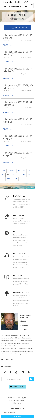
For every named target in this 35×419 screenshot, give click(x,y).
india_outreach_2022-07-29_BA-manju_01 (18, 120)
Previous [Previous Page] (11, 171)
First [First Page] (3, 171)
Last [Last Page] (15, 179)
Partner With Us (17, 387)
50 (29, 175)
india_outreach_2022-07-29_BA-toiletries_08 (18, 103)
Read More (7, 45)
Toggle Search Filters (17, 27)
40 (24, 175)
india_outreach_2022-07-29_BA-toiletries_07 (18, 86)
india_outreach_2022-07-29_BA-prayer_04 (18, 36)
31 (13, 175)
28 (29, 171)
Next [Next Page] (8, 179)
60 (2, 179)
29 (2, 175)
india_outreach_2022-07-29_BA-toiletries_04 (18, 70)
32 (18, 175)
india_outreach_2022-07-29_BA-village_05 (18, 154)
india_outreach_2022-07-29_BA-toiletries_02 (18, 53)
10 (19, 171)
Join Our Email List (17, 408)
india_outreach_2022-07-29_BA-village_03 (18, 137)
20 (24, 171)
